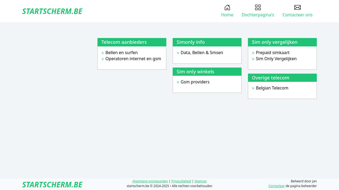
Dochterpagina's (258, 11)
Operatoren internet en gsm (133, 58)
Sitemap (201, 181)
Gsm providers (195, 82)
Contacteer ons (297, 11)
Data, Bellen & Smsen (202, 52)
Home (227, 11)
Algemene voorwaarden (150, 181)
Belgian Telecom (272, 88)
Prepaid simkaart (273, 52)
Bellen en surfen (121, 52)
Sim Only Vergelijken (276, 58)
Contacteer (277, 186)
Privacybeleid (181, 181)
